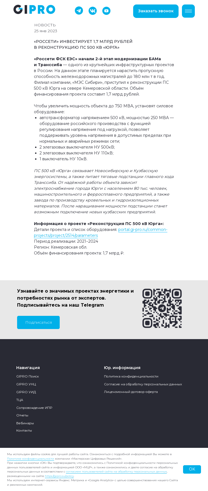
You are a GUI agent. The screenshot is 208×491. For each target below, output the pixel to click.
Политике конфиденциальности (30, 458)
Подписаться (38, 322)
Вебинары (25, 423)
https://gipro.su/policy (59, 476)
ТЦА (19, 400)
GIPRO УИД (26, 392)
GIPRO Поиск (27, 376)
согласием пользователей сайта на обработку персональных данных (116, 471)
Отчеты (22, 415)
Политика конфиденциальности (131, 376)
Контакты (24, 430)
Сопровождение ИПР (34, 408)
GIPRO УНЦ (26, 384)
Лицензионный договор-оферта (131, 392)
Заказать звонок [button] (156, 11)
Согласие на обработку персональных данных (143, 384)
